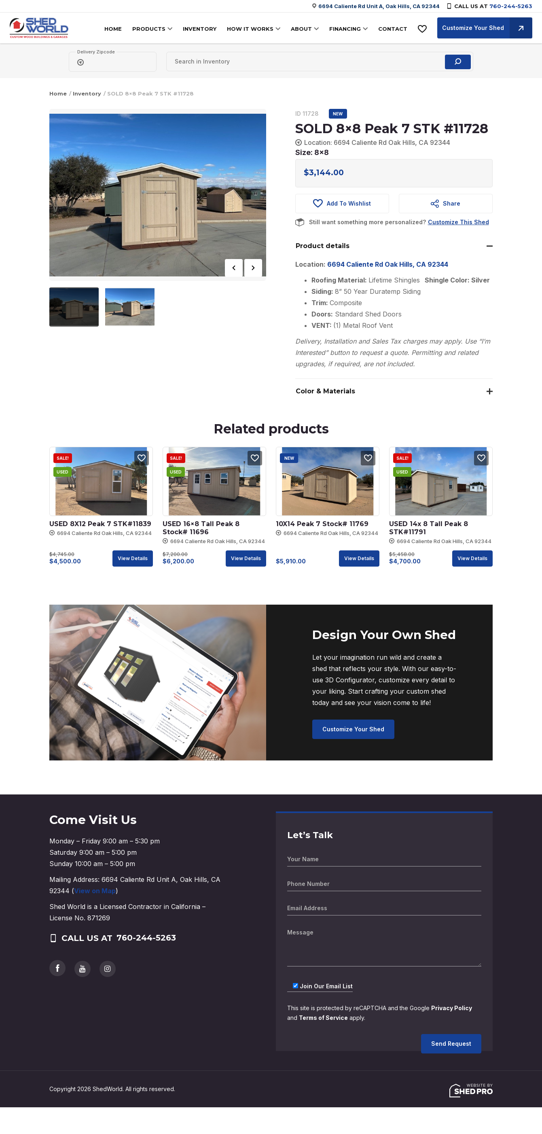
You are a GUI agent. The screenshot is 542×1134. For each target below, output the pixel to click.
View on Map (95, 891)
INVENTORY (199, 28)
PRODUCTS (148, 28)
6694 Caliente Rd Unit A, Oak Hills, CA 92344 (379, 6)
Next (253, 268)
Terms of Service (324, 1017)
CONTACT (392, 28)
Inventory (87, 93)
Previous (234, 268)
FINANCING (345, 28)
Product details (322, 246)
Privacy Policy (451, 1007)
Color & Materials (325, 391)
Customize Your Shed (487, 27)
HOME (113, 28)
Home (58, 93)
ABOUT (301, 28)
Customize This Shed (458, 222)
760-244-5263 (510, 6)
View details (133, 558)
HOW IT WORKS (250, 28)
